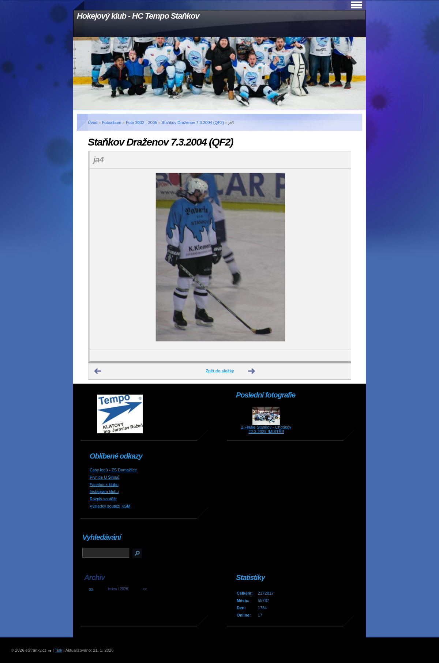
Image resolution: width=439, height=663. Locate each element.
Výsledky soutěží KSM (110, 506)
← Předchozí (98, 371)
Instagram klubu (104, 491)
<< (91, 589)
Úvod (92, 122)
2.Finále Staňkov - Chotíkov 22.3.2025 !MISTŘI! (266, 429)
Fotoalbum (111, 122)
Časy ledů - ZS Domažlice (113, 470)
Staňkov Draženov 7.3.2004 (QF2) (193, 122)
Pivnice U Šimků (104, 477)
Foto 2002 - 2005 (141, 122)
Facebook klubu (104, 484)
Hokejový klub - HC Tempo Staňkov (138, 15)
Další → (251, 371)
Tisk (58, 650)
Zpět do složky (220, 371)
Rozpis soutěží (103, 499)
